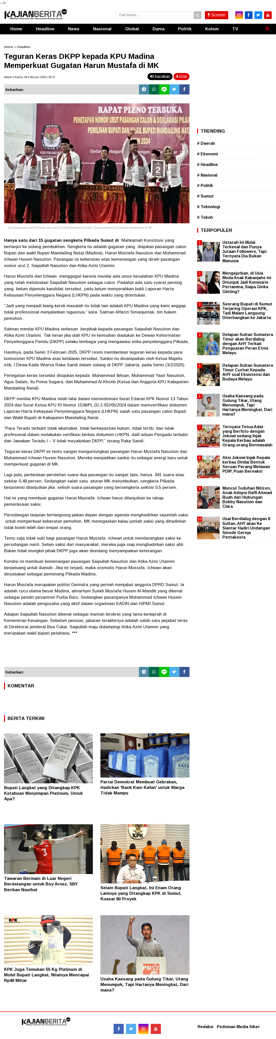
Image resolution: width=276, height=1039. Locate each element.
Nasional (102, 29)
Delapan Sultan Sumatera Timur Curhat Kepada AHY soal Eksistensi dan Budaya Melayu (247, 372)
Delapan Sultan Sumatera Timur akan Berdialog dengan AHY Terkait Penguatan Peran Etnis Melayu (247, 343)
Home (16, 29)
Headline (45, 29)
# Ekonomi (207, 154)
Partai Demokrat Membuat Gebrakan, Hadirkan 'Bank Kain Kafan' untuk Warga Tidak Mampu (142, 787)
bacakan (160, 76)
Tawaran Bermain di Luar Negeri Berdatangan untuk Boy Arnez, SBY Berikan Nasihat (41, 884)
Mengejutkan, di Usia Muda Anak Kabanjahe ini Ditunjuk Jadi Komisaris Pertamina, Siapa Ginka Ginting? (246, 282)
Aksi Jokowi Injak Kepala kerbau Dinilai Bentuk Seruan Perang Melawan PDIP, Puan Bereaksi (246, 464)
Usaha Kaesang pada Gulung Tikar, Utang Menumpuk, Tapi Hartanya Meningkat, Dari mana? (144, 985)
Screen (216, 14)
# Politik (205, 185)
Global (132, 29)
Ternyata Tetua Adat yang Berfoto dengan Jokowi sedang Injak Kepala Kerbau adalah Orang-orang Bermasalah (247, 436)
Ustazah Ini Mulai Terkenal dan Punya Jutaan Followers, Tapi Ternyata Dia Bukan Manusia (244, 251)
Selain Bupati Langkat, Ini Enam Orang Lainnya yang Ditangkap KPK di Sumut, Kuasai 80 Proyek (141, 893)
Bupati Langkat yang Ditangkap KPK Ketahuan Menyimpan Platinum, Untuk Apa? (43, 793)
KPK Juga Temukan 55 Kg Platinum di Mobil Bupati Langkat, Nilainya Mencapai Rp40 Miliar (46, 975)
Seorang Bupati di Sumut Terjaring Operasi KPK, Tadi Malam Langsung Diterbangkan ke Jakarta (247, 311)
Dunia (158, 29)
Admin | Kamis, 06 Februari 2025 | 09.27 (29, 77)
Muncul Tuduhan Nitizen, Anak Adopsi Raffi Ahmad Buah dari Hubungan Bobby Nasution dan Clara (247, 497)
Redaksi (205, 1027)
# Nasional (207, 175)
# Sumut (205, 196)
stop (181, 76)
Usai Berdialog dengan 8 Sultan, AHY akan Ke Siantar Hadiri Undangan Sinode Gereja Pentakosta (246, 528)
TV (235, 29)
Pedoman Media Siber (238, 1027)
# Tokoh (205, 217)
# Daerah (206, 143)
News (73, 29)
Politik (185, 29)
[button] (267, 26)
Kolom (212, 29)
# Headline (207, 164)
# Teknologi (208, 207)
